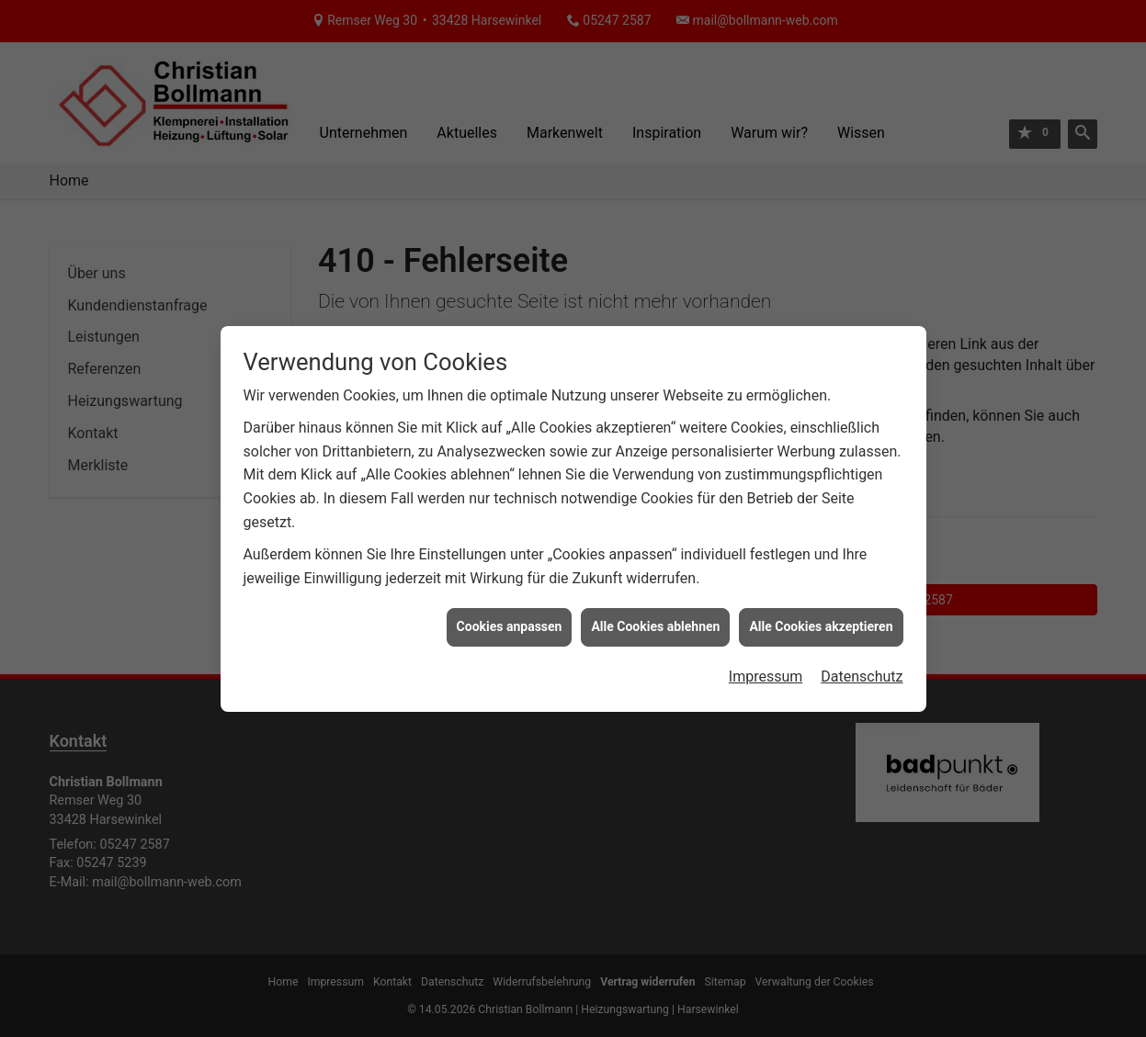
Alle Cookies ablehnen (655, 621)
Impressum (766, 672)
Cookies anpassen (509, 621)
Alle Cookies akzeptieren (820, 621)
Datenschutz (861, 672)
